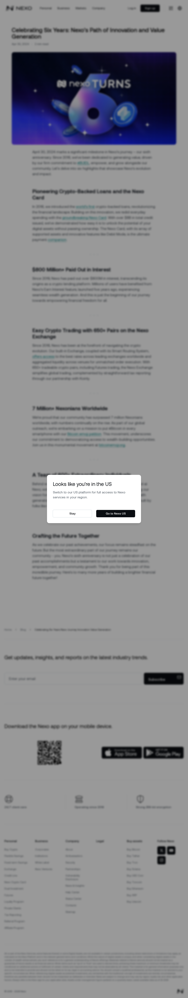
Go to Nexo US (116, 513)
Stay (72, 513)
